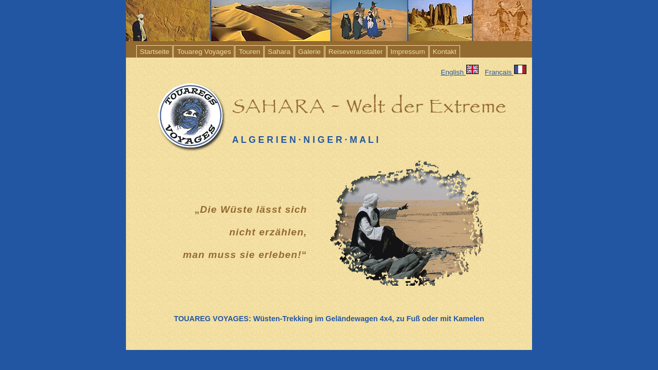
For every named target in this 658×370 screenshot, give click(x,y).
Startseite (154, 51)
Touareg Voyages (204, 51)
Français (508, 72)
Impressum (408, 51)
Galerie (309, 51)
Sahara (279, 51)
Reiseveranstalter (355, 51)
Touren (249, 51)
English (460, 72)
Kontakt (444, 51)
